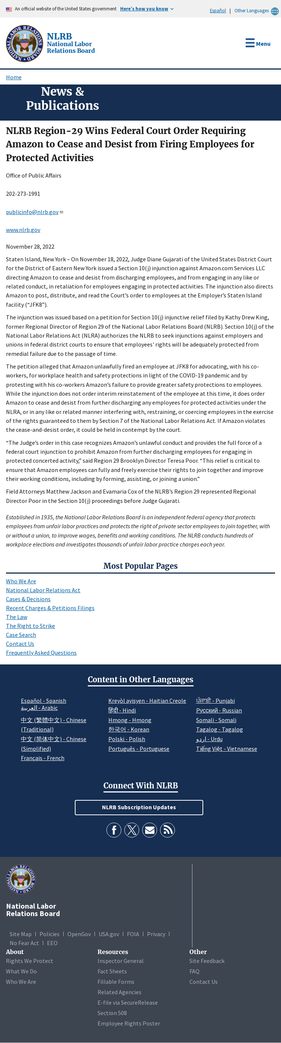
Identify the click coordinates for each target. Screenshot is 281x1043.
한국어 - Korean (128, 729)
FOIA (133, 934)
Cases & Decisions (28, 599)
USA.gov (109, 934)
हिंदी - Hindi (122, 710)
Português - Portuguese (138, 748)
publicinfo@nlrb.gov (35, 212)
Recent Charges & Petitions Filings (50, 608)
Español (218, 10)
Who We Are (21, 581)
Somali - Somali (216, 720)
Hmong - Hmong (129, 720)
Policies (49, 934)
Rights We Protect (29, 960)
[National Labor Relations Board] (25, 43)
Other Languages (257, 10)
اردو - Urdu (209, 739)
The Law (16, 617)
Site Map (21, 934)
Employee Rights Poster (129, 1023)
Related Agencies (119, 992)
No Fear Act (24, 943)
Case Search (21, 634)
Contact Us (20, 643)
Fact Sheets (112, 971)
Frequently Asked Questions (41, 652)
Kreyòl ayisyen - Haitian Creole (147, 700)
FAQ (194, 971)
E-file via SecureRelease (128, 1002)
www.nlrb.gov (23, 229)
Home (14, 77)
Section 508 (112, 1013)
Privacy (156, 934)
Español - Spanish (43, 700)
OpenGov (79, 934)
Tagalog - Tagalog (219, 729)
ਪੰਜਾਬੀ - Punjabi (215, 700)
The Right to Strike (30, 625)
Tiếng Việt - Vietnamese (226, 748)
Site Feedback (206, 960)
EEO (52, 943)
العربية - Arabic (39, 708)
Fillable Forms (116, 981)
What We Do (21, 971)
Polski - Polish (126, 739)
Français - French (42, 758)
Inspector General (121, 960)
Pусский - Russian (219, 710)
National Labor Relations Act (43, 590)
